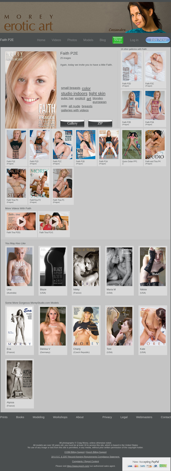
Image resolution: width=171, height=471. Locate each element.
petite (64, 105)
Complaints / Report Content (85, 461)
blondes (98, 98)
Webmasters (144, 417)
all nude (74, 106)
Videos (56, 40)
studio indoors (74, 93)
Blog (103, 40)
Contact (166, 417)
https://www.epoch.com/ (78, 466)
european (99, 102)
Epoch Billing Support (96, 452)
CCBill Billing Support (75, 452)
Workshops (60, 417)
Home (41, 40)
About (80, 417)
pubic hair (67, 98)
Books (20, 417)
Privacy (107, 417)
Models (88, 40)
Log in (134, 40)
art (89, 99)
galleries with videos (75, 110)
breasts (87, 106)
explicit (80, 98)
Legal (124, 417)
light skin (97, 93)
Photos (72, 40)
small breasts (70, 88)
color (86, 88)
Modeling (38, 417)
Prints (4, 417)
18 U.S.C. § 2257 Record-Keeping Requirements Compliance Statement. (85, 457)
